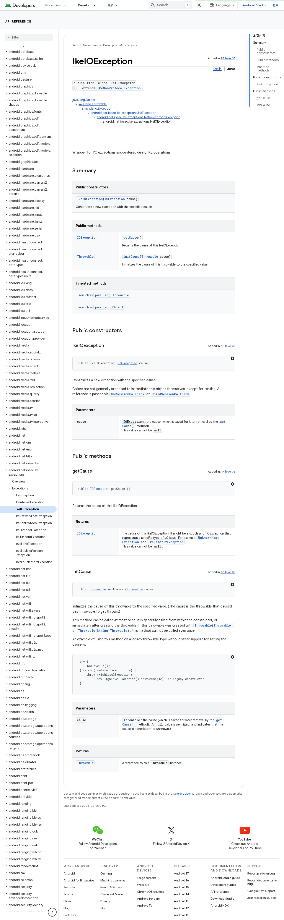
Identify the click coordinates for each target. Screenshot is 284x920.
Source (68, 894)
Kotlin (217, 69)
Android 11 (181, 915)
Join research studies (261, 898)
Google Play (154, 5)
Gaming (106, 873)
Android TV (144, 905)
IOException (114, 199)
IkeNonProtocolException (119, 88)
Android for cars (148, 899)
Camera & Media (112, 894)
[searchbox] (29, 37)
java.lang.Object (83, 100)
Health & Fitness (111, 887)
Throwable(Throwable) (213, 625)
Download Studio (222, 899)
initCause (131, 256)
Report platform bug (261, 873)
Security (69, 887)
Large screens (146, 878)
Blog (188, 5)
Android (69, 873)
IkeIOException (90, 199)
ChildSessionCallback (170, 394)
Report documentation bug (263, 882)
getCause (130, 237)
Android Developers (85, 45)
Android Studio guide (225, 878)
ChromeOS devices (150, 892)
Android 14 (181, 894)
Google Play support (261, 891)
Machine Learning (112, 880)
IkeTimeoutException (187, 542)
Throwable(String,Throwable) (103, 630)
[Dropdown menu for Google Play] (169, 5)
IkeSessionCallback (127, 394)
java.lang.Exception (98, 108)
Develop (108, 45)
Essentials (53, 5)
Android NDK (220, 905)
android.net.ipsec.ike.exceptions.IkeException (123, 113)
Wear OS (143, 885)
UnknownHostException (142, 542)
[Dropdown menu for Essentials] (67, 5)
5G (102, 908)
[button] (28, 51)
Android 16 (181, 880)
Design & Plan (88, 5)
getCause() (132, 426)
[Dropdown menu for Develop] (134, 5)
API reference (18, 21)
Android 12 (181, 908)
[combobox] (211, 5)
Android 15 (181, 887)
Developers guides (223, 885)
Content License (183, 793)
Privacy (105, 901)
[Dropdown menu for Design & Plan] (104, 5)
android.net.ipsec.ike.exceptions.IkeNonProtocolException (138, 117)
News (67, 901)
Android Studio (264, 5)
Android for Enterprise (79, 880)
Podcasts (70, 915)
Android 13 (181, 901)
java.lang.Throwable (92, 104)
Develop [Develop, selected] (121, 5)
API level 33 (227, 58)
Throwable (85, 256)
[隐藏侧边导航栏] (52, 912)
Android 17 (181, 873)
